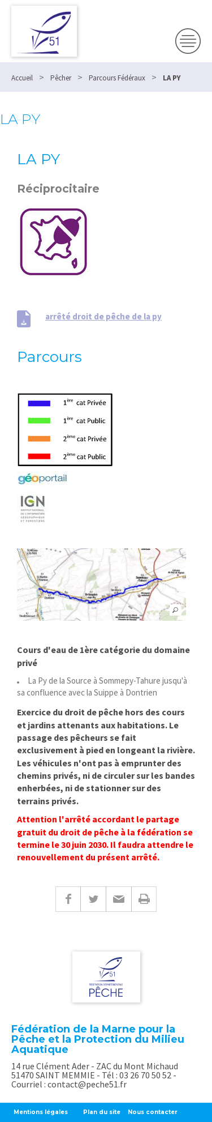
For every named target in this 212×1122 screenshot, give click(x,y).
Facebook (67, 899)
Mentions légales (41, 1112)
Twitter (93, 899)
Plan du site (101, 1112)
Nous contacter (153, 1112)
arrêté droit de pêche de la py (103, 316)
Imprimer (144, 899)
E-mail (118, 899)
